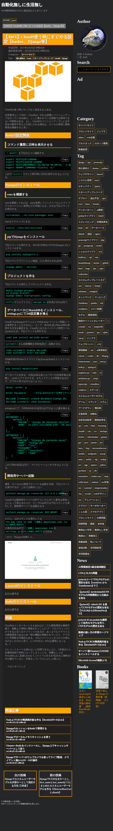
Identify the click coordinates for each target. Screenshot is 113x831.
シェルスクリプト (87, 251)
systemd (87, 488)
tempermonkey (101, 488)
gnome (104, 437)
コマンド (92, 402)
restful (99, 245)
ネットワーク (85, 297)
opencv (94, 465)
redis (94, 373)
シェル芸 (82, 512)
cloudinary (83, 303)
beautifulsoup (84, 263)
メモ (99, 344)
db (98, 356)
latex (80, 448)
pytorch (90, 332)
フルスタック (85, 143)
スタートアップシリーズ (43, 58)
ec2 (100, 251)
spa (98, 332)
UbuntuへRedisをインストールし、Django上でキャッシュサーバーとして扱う (38, 771)
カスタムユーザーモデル (90, 396)
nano (80, 459)
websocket (83, 274)
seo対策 (105, 482)
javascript (98, 162)
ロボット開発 (101, 143)
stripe (95, 378)
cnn (89, 431)
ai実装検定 (102, 350)
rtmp (106, 476)
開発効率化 (100, 420)
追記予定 (94, 198)
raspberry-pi (83, 373)
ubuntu (95, 168)
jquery (97, 186)
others (81, 137)
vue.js (81, 338)
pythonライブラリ (86, 216)
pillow (103, 465)
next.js (103, 361)
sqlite (105, 332)
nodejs (103, 459)
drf (87, 228)
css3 (80, 204)
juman (94, 442)
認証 (90, 234)
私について (95, 542)
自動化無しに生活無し (22, 4)
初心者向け (20, 58)
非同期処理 (95, 548)
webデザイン (100, 494)
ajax (104, 198)
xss (79, 500)
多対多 (101, 524)
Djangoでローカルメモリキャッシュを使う (38, 760)
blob (93, 426)
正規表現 (82, 414)
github (105, 263)
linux (87, 204)
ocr (79, 465)
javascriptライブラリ (88, 240)
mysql (102, 454)
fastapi (97, 286)
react (97, 180)
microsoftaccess (99, 448)
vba (80, 494)
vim (96, 257)
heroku (96, 204)
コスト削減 (96, 309)
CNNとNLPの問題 (87, 573)
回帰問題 (82, 524)
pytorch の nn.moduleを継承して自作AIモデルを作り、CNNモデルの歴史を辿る (92, 623)
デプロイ (82, 198)
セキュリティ (85, 186)
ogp (86, 465)
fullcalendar (93, 437)
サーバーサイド (28, 55)
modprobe (92, 454)
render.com (96, 476)
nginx (97, 234)
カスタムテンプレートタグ (91, 280)
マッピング (100, 297)
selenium (82, 291)
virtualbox (94, 384)
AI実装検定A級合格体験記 (92, 567)
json (95, 361)
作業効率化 (102, 222)
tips (89, 162)
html (80, 268)
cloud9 (57, 58)
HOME (6, 20)
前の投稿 (55, 806)
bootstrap (102, 426)
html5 (101, 216)
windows (82, 390)
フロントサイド (86, 131)
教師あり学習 (85, 530)
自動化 (93, 414)
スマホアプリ (96, 512)
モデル (81, 315)
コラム (103, 402)
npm (101, 268)
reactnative (83, 476)
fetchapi (103, 431)
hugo (88, 268)
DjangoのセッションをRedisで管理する (38, 752)
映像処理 (82, 149)
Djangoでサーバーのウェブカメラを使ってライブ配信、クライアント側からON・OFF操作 (38, 782)
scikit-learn (83, 482)
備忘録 (98, 408)
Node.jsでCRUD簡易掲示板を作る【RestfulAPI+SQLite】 (38, 743)
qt (90, 470)
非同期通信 (83, 554)
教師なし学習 (101, 530)
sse (79, 488)
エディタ (93, 390)
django (64, 58)
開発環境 (92, 315)
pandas (94, 303)
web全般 (91, 137)
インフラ (101, 131)
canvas (81, 356)
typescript (82, 384)
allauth (81, 234)
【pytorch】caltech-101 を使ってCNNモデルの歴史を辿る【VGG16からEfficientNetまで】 (93, 609)
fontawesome (84, 361)
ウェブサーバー (86, 344)
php (102, 240)
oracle (81, 332)
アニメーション (92, 500)
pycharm (82, 470)
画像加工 (93, 536)
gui (79, 442)
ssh (101, 303)
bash (29, 58)
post (14, 20)
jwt (101, 442)
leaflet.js (82, 257)
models (81, 454)
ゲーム (81, 402)
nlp (96, 459)
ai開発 (100, 210)
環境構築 (82, 350)
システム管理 (85, 180)
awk (86, 426)
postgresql (88, 245)
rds (95, 470)
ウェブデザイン (86, 174)
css (89, 326)
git (79, 245)
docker (96, 263)
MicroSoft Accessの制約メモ (92, 660)
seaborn (94, 482)
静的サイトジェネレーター (91, 321)
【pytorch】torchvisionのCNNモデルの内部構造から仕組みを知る (93, 595)
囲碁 (92, 524)
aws (80, 286)
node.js (81, 367)
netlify (89, 459)
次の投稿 (20, 802)
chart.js (88, 286)
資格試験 (82, 548)
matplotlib (98, 326)
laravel (100, 174)
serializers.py (84, 378)
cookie (90, 356)
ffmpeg (105, 356)
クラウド (82, 506)
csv (95, 431)
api (79, 426)
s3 (101, 373)
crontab (81, 326)
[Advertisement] (38, 708)
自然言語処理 (85, 420)
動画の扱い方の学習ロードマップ (93, 634)
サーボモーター (98, 506)
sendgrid (93, 291)
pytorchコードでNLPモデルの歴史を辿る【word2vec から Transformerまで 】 (93, 582)
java (86, 442)
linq (87, 448)
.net (91, 350)
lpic (94, 268)
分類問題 (101, 518)
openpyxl (92, 367)
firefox (81, 437)
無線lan (81, 536)
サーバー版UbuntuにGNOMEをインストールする (93, 652)
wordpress (82, 309)
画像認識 (82, 542)
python (105, 168)
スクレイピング (86, 222)
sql (90, 257)
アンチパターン (86, 210)
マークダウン (85, 408)
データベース (97, 228)
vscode (88, 494)
